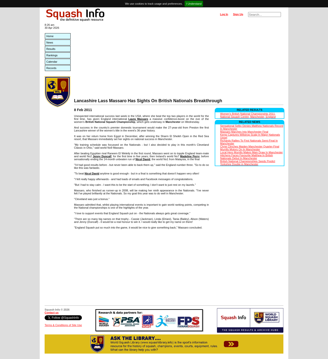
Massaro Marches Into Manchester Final (244, 131)
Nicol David (143, 159)
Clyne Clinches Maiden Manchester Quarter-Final (249, 146)
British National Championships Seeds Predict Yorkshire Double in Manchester (247, 163)
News (49, 42)
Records (51, 68)
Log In (224, 14)
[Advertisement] (178, 61)
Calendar (51, 61)
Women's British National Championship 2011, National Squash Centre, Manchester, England (248, 115)
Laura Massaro (138, 118)
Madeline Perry (190, 156)
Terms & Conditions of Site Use (63, 325)
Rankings (52, 55)
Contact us (52, 312)
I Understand (194, 3)
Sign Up (238, 14)
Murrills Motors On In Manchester (240, 149)
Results (50, 48)
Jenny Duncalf (102, 156)
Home (49, 36)
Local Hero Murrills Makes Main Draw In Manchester (251, 152)
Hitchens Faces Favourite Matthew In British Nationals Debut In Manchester (246, 157)
